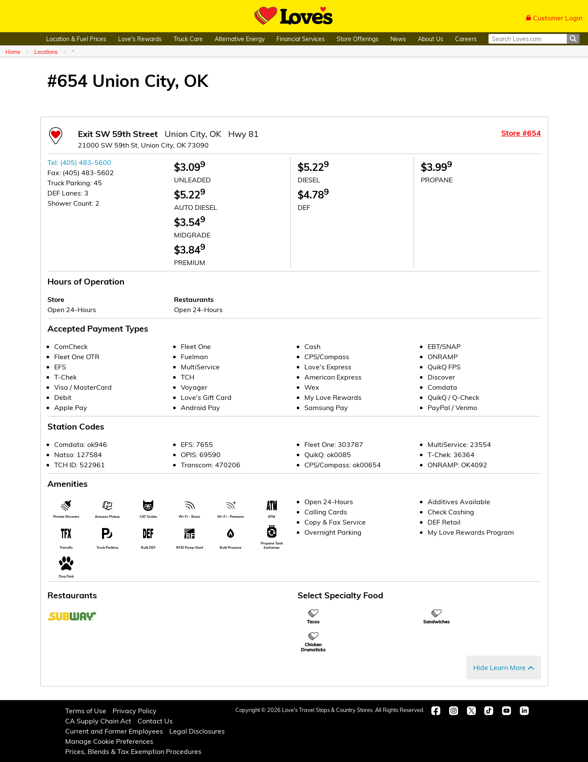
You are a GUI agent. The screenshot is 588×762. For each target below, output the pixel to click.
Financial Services (300, 39)
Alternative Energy (240, 39)
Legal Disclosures (197, 730)
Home (13, 51)
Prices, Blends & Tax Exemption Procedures (133, 751)
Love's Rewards (140, 39)
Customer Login (554, 17)
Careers (466, 39)
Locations (46, 51)
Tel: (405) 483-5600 (79, 162)
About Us (430, 39)
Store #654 (521, 133)
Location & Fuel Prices (76, 39)
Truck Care (188, 39)
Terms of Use (85, 710)
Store (55, 299)
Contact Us (155, 720)
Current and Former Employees (114, 730)
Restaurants (194, 299)
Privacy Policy (135, 710)
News (398, 39)
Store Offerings (357, 39)
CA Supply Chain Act (98, 720)
